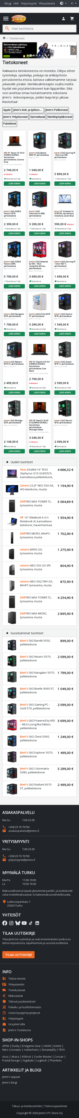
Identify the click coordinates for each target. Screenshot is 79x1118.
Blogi (8, 3)
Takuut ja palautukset (18, 1001)
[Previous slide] (5, 50)
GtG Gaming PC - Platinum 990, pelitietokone (64, 155)
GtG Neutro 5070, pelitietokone (63, 421)
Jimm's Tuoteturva (16, 1030)
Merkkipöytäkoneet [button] (60, 117)
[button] (63, 3)
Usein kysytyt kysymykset (21, 1013)
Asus (5, 1056)
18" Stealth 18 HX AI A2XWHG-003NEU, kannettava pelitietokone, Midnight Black (38, 425)
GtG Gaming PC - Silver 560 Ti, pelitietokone (64, 263)
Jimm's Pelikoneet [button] (57, 110)
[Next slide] (73, 50)
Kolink (57, 1046)
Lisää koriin (14, 183)
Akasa (15, 1056)
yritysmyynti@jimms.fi (18, 860)
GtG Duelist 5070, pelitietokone (63, 315)
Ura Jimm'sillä (13, 1024)
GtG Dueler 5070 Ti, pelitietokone (64, 363)
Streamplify (49, 1050)
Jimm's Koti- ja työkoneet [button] (28, 110)
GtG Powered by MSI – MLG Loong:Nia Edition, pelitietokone (38, 265)
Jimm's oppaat (11, 1077)
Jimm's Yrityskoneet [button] (15, 117)
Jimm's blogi (9, 1082)
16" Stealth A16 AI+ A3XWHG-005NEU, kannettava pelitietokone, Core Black (39, 366)
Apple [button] (7, 110)
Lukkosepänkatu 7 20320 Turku (18, 903)
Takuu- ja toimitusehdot (27, 1106)
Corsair (59, 1056)
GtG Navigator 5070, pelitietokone (14, 315)
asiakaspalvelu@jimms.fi (20, 831)
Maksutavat (12, 996)
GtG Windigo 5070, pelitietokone (13, 421)
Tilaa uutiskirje (18, 955)
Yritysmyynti (29, 3)
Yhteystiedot (47, 3)
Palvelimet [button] (9, 123)
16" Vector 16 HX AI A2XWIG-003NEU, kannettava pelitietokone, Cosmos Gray (14, 157)
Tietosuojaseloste (55, 1106)
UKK (16, 3)
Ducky (15, 1046)
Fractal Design (11, 1060)
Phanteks (56, 1060)
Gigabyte (28, 1060)
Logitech (41, 1060)
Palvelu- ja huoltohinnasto (21, 1007)
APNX (5, 1046)
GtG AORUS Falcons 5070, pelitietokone (12, 213)
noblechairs (31, 1050)
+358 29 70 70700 (15, 827)
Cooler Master (43, 1056)
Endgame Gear (31, 1046)
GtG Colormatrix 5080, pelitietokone (37, 213)
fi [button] (72, 3)
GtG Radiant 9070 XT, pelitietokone (13, 363)
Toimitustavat (13, 990)
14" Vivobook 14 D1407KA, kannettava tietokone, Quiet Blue (64, 213)
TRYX (62, 1050)
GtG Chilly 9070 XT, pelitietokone (39, 315)
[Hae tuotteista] (44, 28)
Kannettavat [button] (37, 117)
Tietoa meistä (13, 978)
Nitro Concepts (11, 1050)
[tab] (28, 55)
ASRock (26, 1056)
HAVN (47, 1046)
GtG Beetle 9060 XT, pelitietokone (39, 153)
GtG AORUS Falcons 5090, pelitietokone (12, 263)
